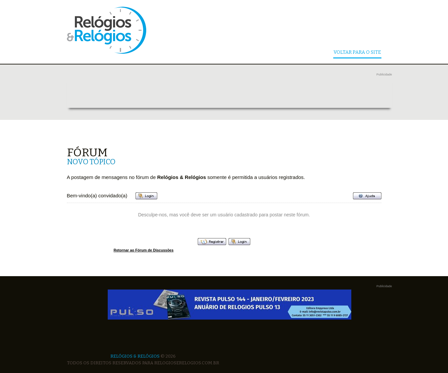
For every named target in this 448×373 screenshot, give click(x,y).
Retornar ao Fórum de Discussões (144, 250)
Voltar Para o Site (357, 52)
